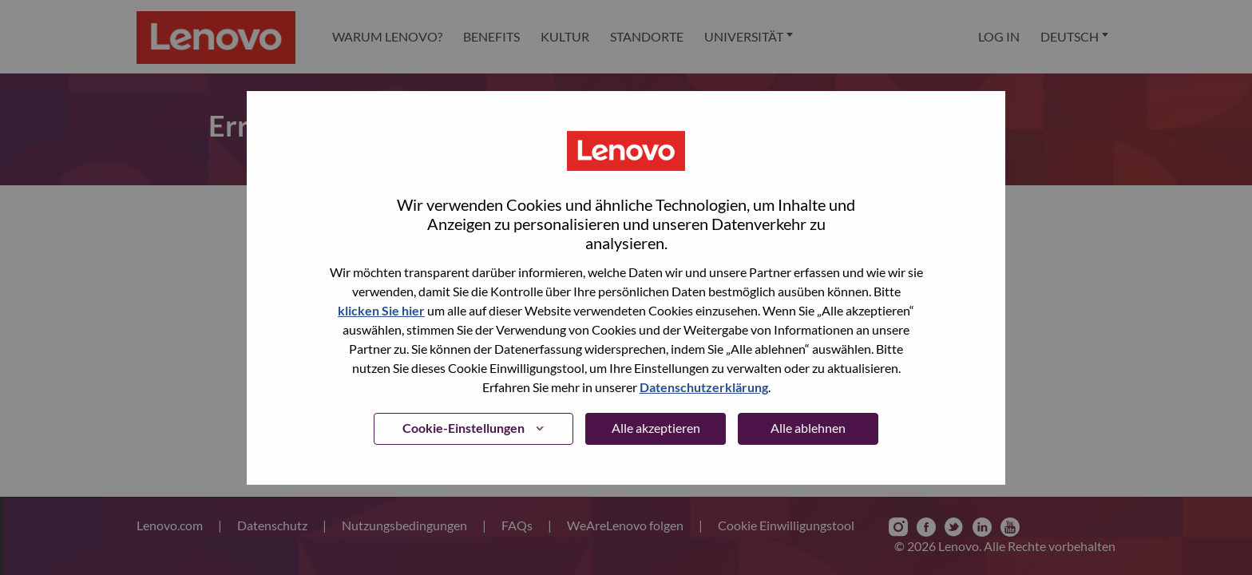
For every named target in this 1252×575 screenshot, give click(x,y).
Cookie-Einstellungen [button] (463, 427)
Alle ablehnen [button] (808, 427)
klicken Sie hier (381, 310)
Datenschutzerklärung (704, 387)
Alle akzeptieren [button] (656, 427)
